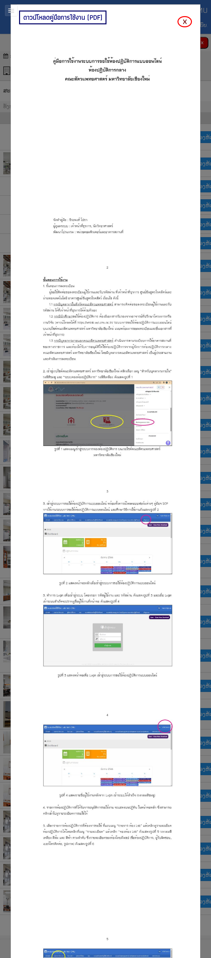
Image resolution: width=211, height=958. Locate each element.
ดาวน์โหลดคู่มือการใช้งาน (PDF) (62, 17)
